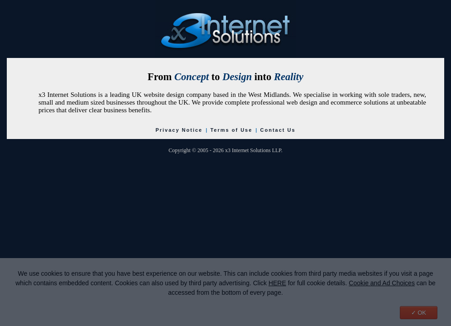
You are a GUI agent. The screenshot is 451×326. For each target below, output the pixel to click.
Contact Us (278, 130)
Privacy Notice (178, 130)
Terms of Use (231, 130)
